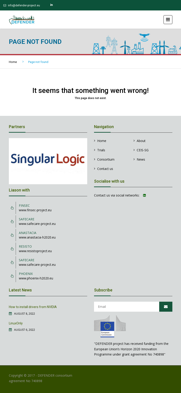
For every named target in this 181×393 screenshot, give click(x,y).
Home (13, 62)
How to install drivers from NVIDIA (33, 307)
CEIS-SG (143, 150)
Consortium (105, 159)
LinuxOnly (16, 323)
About (141, 141)
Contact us (105, 169)
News (141, 159)
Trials (101, 150)
